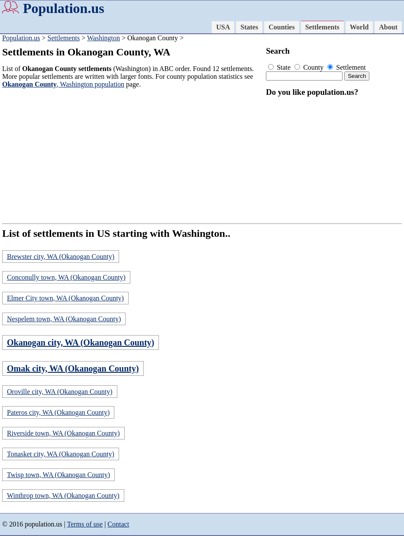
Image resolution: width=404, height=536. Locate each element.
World (359, 27)
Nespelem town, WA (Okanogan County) (64, 319)
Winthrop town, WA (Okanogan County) (63, 495)
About (388, 27)
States (249, 27)
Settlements (322, 27)
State (280, 67)
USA (223, 27)
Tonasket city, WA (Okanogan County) (60, 454)
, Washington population (63, 84)
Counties (281, 27)
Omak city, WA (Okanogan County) (73, 368)
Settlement (346, 67)
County (309, 67)
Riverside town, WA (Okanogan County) (63, 433)
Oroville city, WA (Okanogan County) (60, 391)
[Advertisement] (132, 155)
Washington (103, 38)
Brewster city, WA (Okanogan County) (60, 256)
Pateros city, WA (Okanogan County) (58, 412)
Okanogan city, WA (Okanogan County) (80, 342)
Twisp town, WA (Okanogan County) (58, 474)
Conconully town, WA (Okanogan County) (66, 277)
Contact (118, 524)
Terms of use (85, 524)
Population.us (63, 8)
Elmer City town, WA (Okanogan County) (65, 298)
